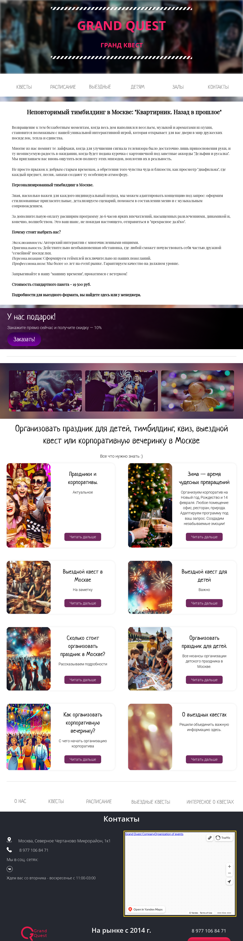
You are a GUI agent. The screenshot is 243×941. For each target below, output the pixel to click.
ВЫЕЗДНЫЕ (100, 87)
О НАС (20, 801)
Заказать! (24, 339)
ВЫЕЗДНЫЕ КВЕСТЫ (150, 802)
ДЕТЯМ (138, 87)
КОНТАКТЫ (218, 87)
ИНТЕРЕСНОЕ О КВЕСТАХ (210, 802)
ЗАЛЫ (178, 87)
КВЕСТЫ (24, 87)
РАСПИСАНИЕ (63, 87)
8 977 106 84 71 (34, 850)
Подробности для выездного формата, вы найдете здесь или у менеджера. (76, 294)
